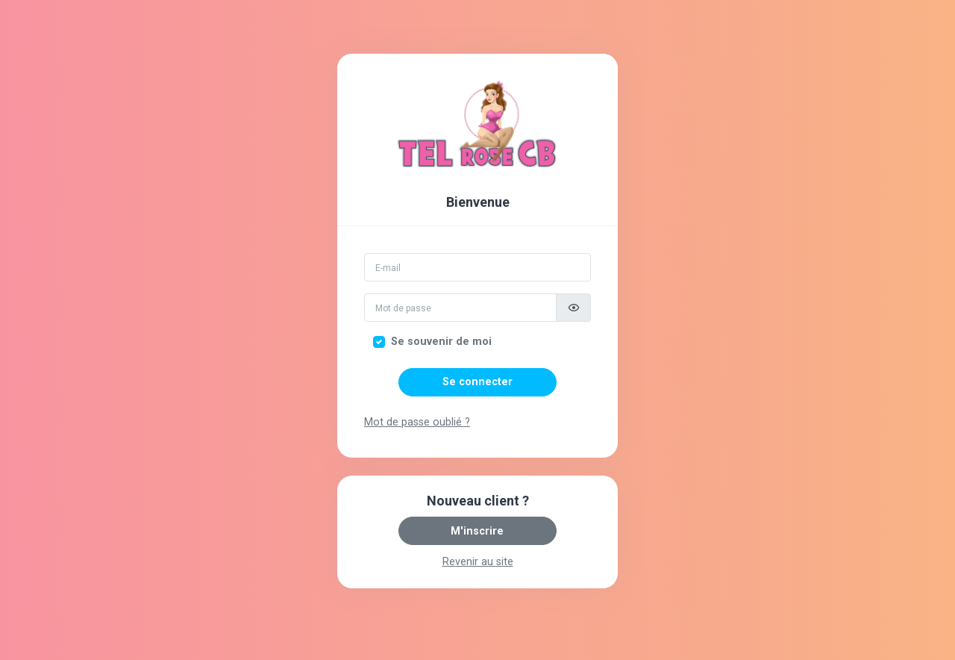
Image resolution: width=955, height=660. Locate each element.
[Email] (477, 267)
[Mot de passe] (460, 307)
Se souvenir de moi (441, 341)
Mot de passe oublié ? (417, 422)
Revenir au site (477, 561)
